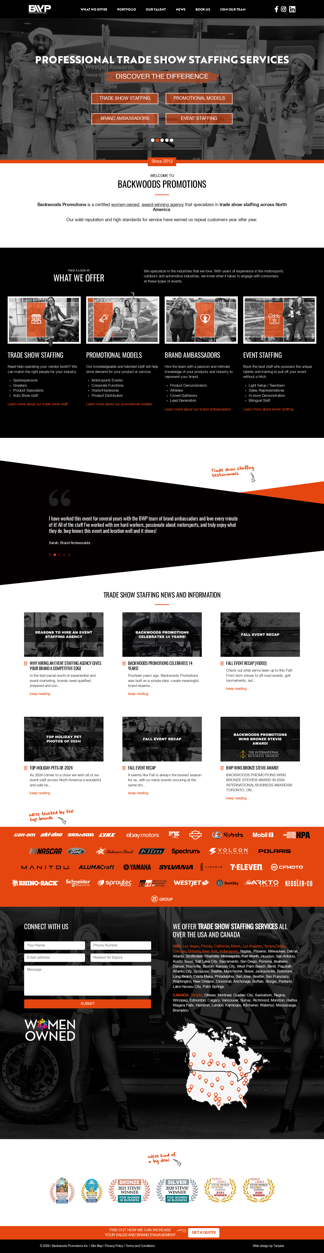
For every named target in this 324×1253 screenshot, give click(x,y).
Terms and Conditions (140, 1246)
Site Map (97, 1246)
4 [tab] (167, 140)
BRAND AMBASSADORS (125, 119)
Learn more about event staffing (268, 409)
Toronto (196, 995)
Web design (261, 1246)
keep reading (40, 694)
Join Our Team (232, 9)
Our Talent (156, 9)
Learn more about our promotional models (119, 404)
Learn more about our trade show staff (38, 404)
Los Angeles (252, 946)
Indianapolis (229, 951)
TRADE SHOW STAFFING (125, 98)
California (221, 946)
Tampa (269, 946)
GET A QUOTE (204, 1233)
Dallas (280, 946)
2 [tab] (157, 140)
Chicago (179, 951)
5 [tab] (171, 140)
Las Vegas (191, 946)
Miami (236, 946)
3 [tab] (162, 140)
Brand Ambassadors (192, 355)
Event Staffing (262, 355)
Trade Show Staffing (35, 355)
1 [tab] (152, 140)
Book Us (203, 9)
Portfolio (126, 9)
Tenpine (278, 1246)
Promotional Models (114, 355)
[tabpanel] (144, 530)
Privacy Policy (114, 1246)
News (180, 9)
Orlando (193, 951)
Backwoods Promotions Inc (70, 1246)
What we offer (94, 9)
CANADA (180, 995)
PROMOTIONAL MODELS (199, 98)
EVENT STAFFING (199, 119)
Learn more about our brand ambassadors (198, 409)
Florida (206, 946)
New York (209, 951)
